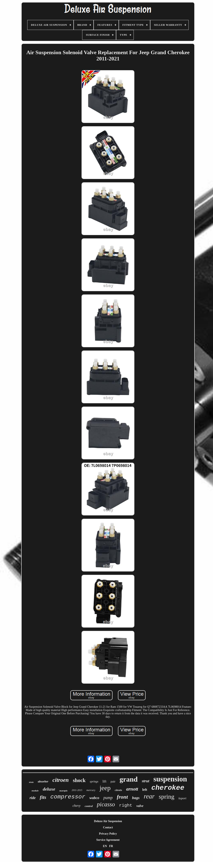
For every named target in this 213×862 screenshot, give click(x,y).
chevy (77, 806)
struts (31, 782)
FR (111, 846)
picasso (106, 804)
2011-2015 (77, 790)
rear (149, 796)
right (125, 805)
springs (94, 781)
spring (166, 796)
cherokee (167, 788)
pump (108, 797)
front (122, 797)
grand (129, 779)
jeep (104, 788)
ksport (182, 798)
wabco (94, 798)
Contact (108, 827)
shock (79, 780)
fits (43, 797)
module (35, 790)
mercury (91, 790)
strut (145, 781)
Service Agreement (108, 839)
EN (105, 846)
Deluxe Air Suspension (108, 821)
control (89, 806)
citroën (118, 790)
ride (33, 798)
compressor (67, 797)
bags (136, 798)
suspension (170, 779)
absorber (43, 781)
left (144, 790)
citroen (60, 780)
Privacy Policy (108, 833)
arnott (132, 789)
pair (112, 781)
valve (140, 806)
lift (104, 781)
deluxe (49, 789)
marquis (63, 790)
